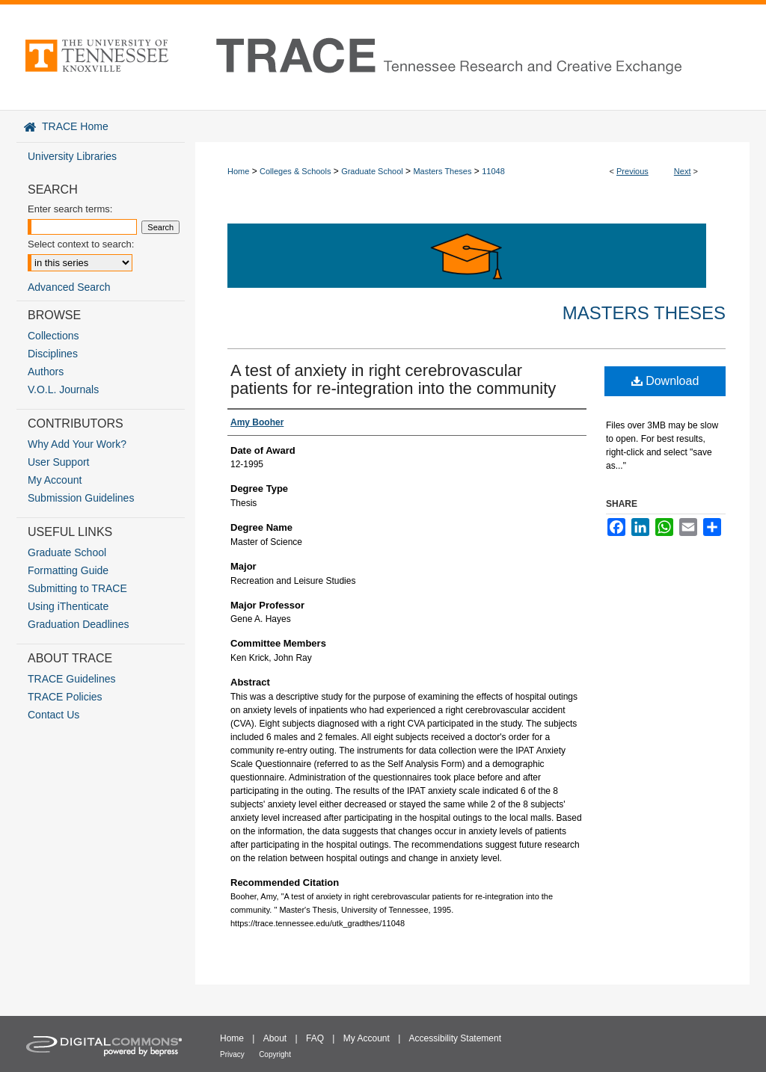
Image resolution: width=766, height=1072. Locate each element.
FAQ (315, 1038)
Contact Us (53, 715)
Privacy (232, 1054)
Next (682, 171)
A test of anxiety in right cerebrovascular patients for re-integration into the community (393, 379)
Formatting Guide (68, 570)
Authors (46, 372)
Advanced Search (69, 287)
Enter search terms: (70, 209)
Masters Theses (442, 171)
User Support (58, 462)
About (275, 1038)
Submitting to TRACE (77, 588)
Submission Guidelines (81, 498)
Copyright (275, 1054)
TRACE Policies (65, 697)
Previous (632, 171)
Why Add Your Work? (77, 444)
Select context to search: (81, 244)
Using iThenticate (68, 606)
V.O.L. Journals (63, 389)
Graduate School (372, 171)
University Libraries (72, 156)
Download (665, 381)
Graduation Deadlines (78, 624)
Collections (53, 336)
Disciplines (53, 354)
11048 (493, 171)
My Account (55, 480)
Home (238, 171)
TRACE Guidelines (72, 679)
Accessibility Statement (455, 1038)
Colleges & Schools (295, 171)
